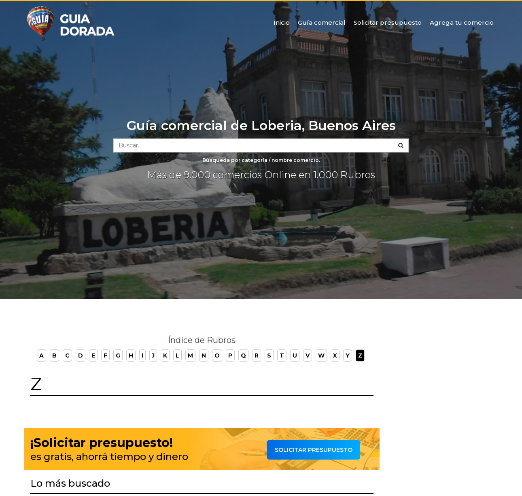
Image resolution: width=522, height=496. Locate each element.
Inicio (282, 22)
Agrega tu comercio (462, 22)
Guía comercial (322, 22)
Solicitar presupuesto (388, 22)
